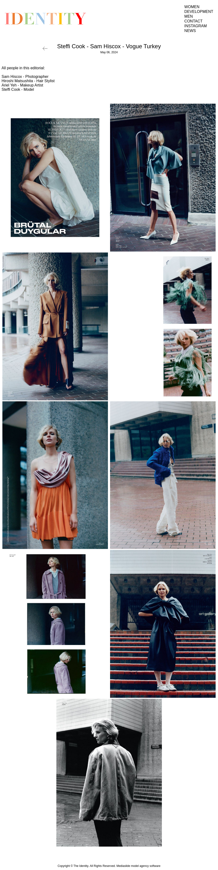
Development (198, 12)
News (190, 31)
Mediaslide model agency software (138, 866)
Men (188, 16)
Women (191, 7)
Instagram (195, 26)
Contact (193, 21)
